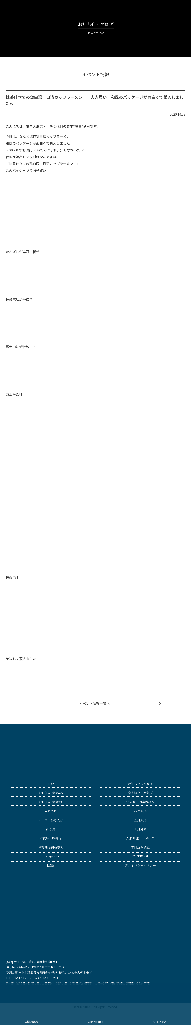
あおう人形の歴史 (50, 802)
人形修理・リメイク (140, 838)
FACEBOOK (140, 856)
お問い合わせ (32, 1003)
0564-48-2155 (95, 1003)
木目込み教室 (140, 847)
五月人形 (140, 820)
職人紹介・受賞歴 (140, 793)
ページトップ (159, 1003)
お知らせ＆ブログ (140, 784)
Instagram (50, 856)
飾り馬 (50, 829)
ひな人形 (140, 811)
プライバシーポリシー (140, 865)
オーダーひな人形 (50, 820)
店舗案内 (50, 811)
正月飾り (140, 829)
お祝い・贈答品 (51, 838)
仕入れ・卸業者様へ (140, 802)
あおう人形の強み (50, 793)
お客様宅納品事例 (50, 847)
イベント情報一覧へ (94, 703)
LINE (50, 865)
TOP (50, 784)
